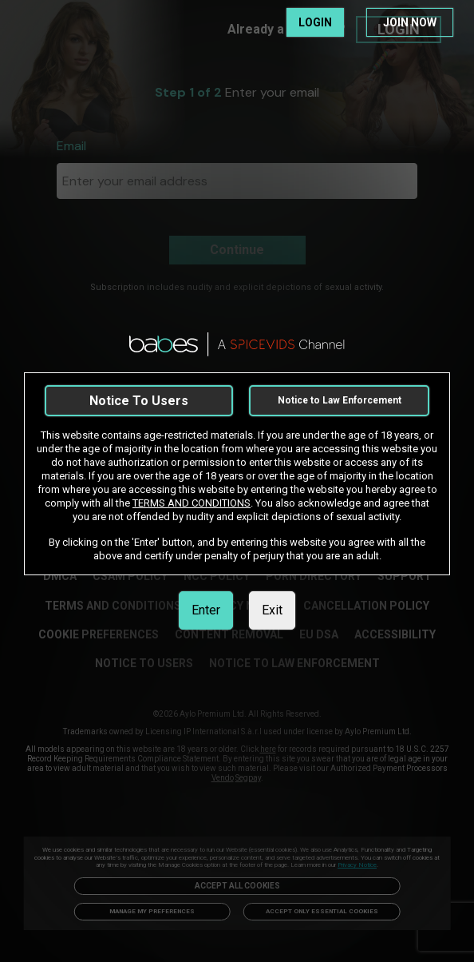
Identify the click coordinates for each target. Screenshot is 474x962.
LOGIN (315, 22)
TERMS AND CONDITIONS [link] (191, 503)
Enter (206, 610)
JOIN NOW (409, 22)
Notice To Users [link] (138, 400)
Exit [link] (272, 610)
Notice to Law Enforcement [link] (339, 400)
